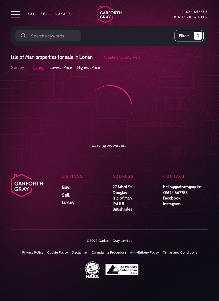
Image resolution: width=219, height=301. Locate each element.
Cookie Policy (57, 252)
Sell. (45, 14)
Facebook (171, 198)
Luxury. (63, 14)
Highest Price (88, 67)
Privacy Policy (32, 252)
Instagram (172, 203)
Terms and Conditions (180, 252)
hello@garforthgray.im (182, 187)
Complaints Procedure (109, 252)
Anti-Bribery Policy (144, 252)
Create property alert (122, 57)
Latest (38, 67)
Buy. (31, 14)
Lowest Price (61, 67)
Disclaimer (80, 252)
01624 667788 (194, 12)
